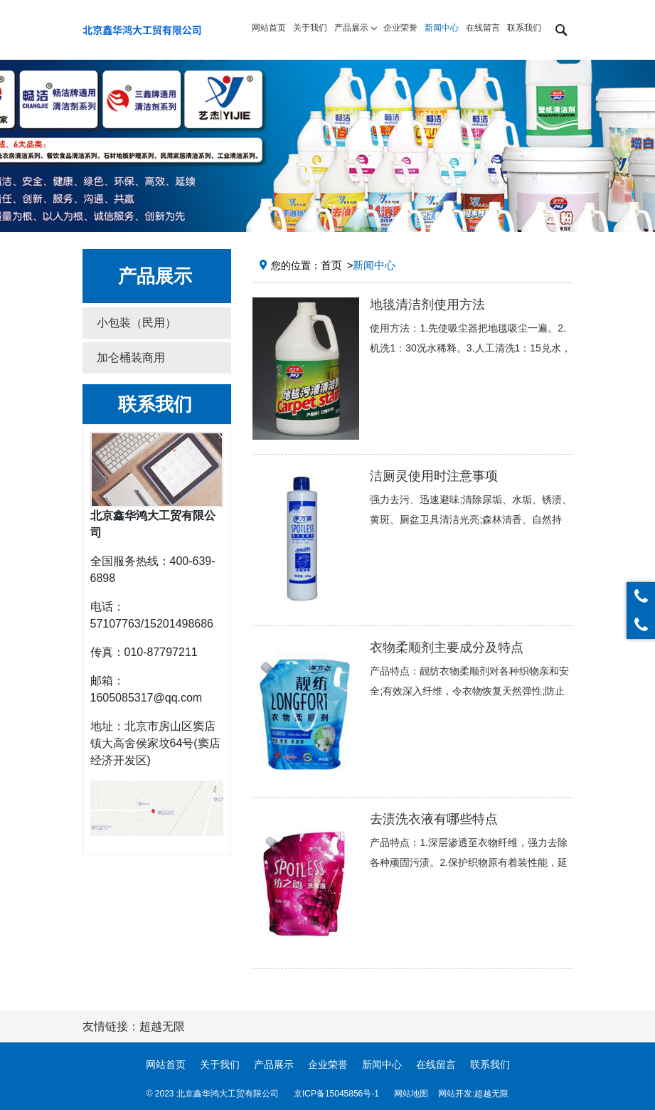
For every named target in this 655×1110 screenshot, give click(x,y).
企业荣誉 (328, 1064)
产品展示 (274, 1064)
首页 (331, 265)
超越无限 (491, 1094)
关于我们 (220, 1064)
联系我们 (490, 1064)
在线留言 (436, 1064)
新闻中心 (382, 1064)
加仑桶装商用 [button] (131, 358)
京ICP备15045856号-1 (336, 1094)
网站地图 (411, 1094)
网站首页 (166, 1064)
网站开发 (455, 1094)
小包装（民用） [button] (136, 323)
